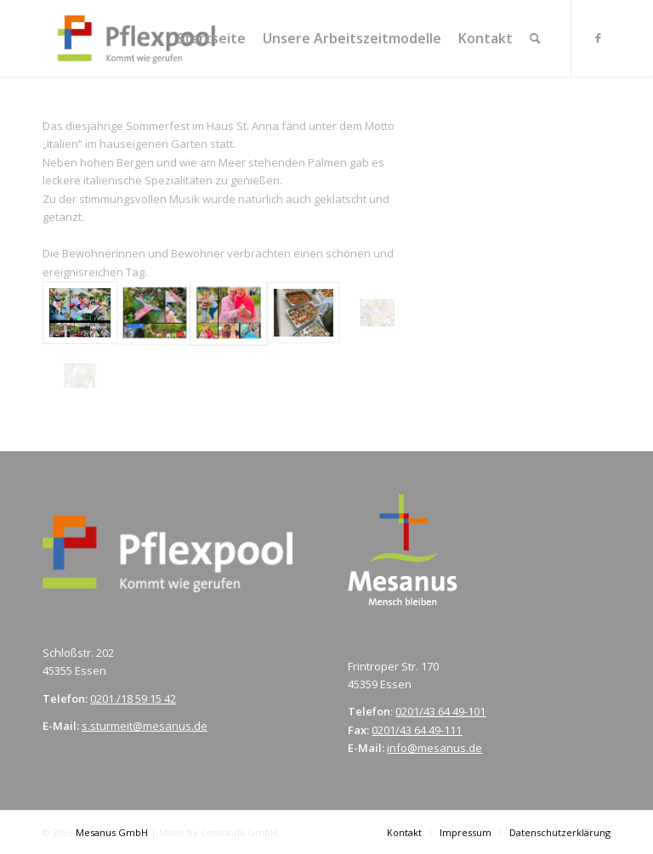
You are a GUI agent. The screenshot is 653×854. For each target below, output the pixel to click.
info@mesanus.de (434, 747)
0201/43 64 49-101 (440, 711)
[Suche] (535, 38)
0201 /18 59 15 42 (133, 698)
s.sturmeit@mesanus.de (144, 725)
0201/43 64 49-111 (417, 730)
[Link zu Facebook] (597, 37)
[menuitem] (211, 38)
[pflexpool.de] (136, 38)
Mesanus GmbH (113, 832)
